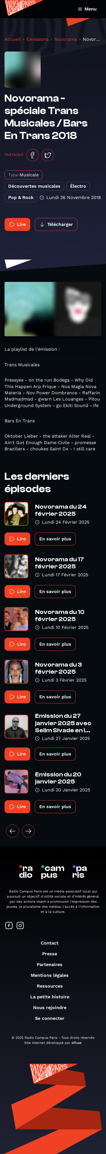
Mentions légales (52, 975)
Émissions (37, 39)
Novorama (65, 39)
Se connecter (52, 1018)
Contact (52, 943)
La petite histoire (52, 996)
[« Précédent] (12, 831)
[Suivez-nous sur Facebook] (9, 926)
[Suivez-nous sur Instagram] (20, 926)
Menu (87, 9)
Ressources (52, 986)
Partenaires (52, 964)
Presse (52, 953)
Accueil (13, 39)
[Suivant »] (28, 831)
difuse (77, 1043)
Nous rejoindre (52, 1007)
